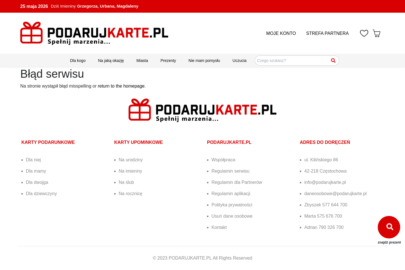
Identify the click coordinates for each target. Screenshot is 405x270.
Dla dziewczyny (41, 193)
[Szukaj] (333, 60)
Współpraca (223, 159)
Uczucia (240, 60)
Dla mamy (36, 171)
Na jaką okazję (111, 60)
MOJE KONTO (281, 33)
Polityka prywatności (232, 204)
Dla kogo (78, 60)
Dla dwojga (37, 182)
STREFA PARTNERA (327, 33)
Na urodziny (131, 159)
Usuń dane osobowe (232, 216)
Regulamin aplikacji (231, 193)
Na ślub (126, 182)
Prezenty (168, 60)
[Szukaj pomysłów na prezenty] (297, 60)
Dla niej (33, 159)
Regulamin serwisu (230, 171)
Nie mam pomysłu (204, 60)
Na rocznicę (130, 193)
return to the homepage (121, 86)
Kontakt (219, 227)
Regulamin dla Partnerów (237, 182)
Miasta (142, 60)
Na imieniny (130, 171)
